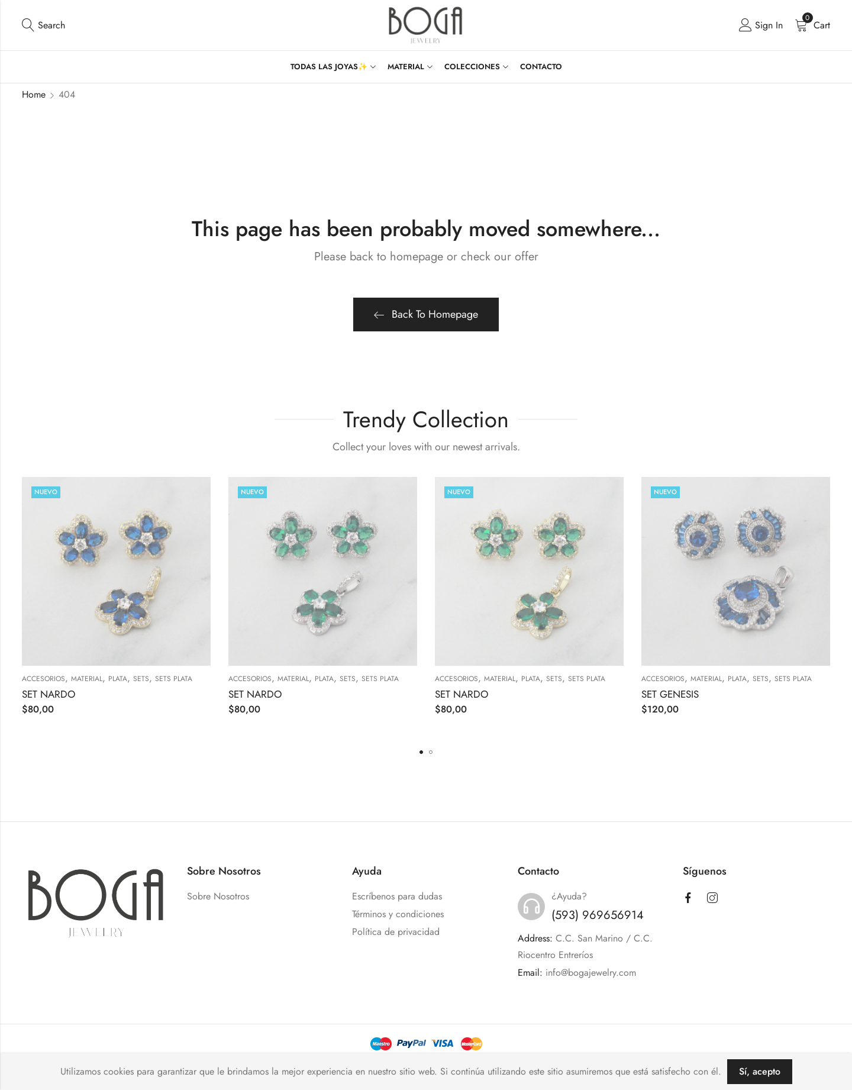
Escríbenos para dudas (397, 896)
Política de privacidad (396, 932)
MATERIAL (86, 678)
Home (34, 94)
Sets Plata (173, 678)
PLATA (117, 678)
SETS (141, 678)
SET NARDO (48, 694)
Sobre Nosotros (218, 896)
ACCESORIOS (43, 678)
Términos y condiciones (398, 914)
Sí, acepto (759, 1071)
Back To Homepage (426, 314)
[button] (421, 752)
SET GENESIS (670, 694)
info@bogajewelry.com (591, 972)
